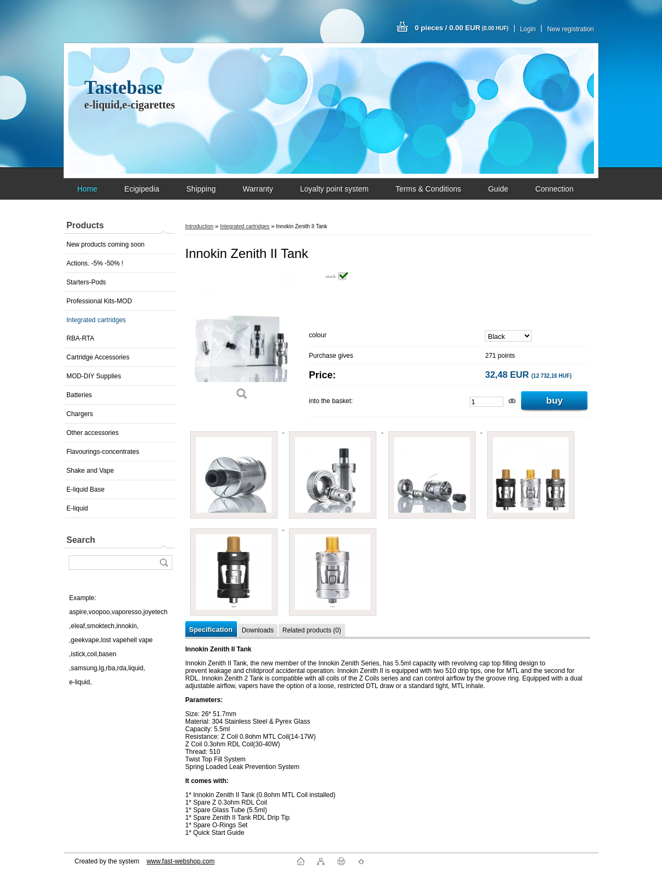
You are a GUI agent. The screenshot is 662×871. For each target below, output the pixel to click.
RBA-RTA (80, 338)
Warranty (257, 189)
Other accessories (92, 433)
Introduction (199, 226)
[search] (163, 562)
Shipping (201, 189)
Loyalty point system (334, 189)
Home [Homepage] (87, 189)
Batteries (79, 395)
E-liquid (77, 508)
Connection (554, 189)
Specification (211, 629)
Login (528, 29)
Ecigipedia (141, 189)
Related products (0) (311, 630)
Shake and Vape (90, 470)
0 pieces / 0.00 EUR (462, 28)
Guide (498, 189)
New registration (570, 29)
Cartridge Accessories (98, 357)
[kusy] (486, 402)
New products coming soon (105, 244)
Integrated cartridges (96, 320)
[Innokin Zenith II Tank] (242, 339)
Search (80, 540)
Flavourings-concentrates (102, 451)
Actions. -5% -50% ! (94, 263)
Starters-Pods (86, 282)
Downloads (258, 630)
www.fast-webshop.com (180, 861)
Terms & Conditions (428, 189)
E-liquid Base (85, 489)
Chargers (79, 414)
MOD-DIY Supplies (93, 376)
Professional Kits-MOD (99, 301)
